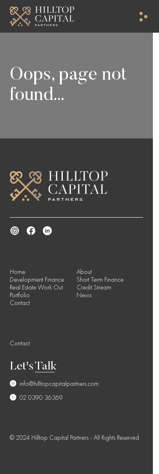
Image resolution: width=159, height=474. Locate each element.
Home (17, 271)
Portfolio (20, 295)
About (84, 271)
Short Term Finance (100, 279)
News (84, 295)
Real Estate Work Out (36, 287)
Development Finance (37, 279)
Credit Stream (94, 287)
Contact (20, 302)
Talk (46, 366)
